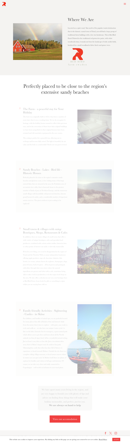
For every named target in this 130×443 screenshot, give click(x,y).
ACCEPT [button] (116, 439)
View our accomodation (65, 419)
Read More (103, 439)
